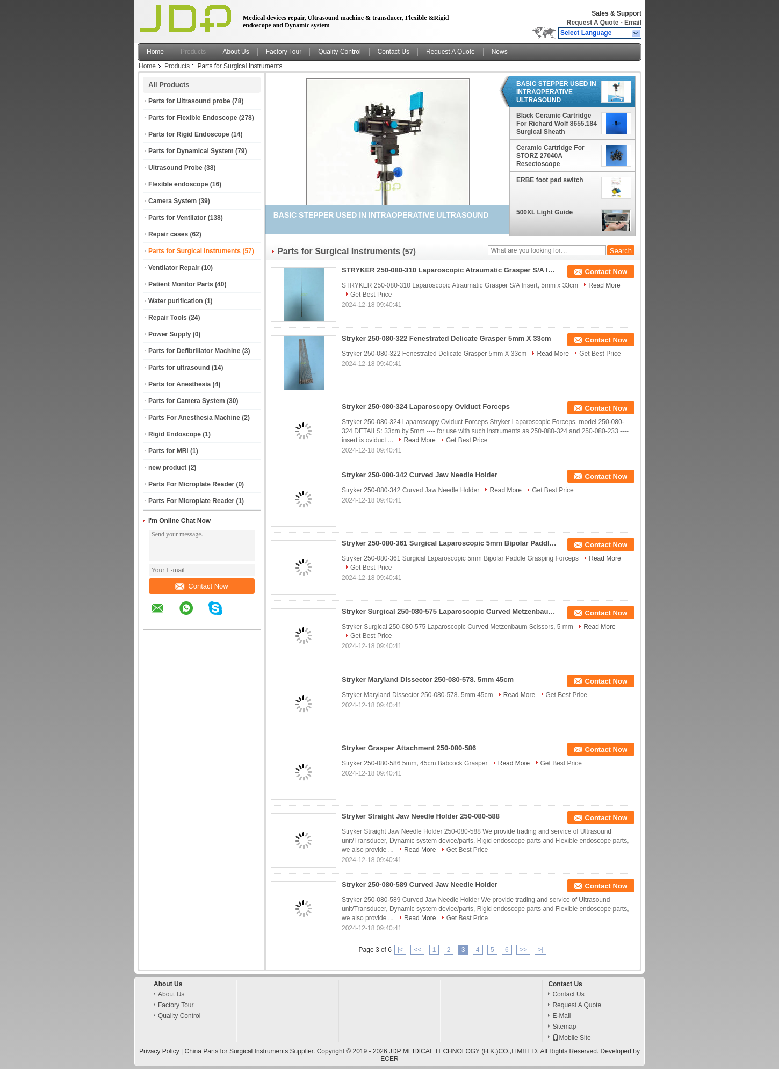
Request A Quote (592, 22)
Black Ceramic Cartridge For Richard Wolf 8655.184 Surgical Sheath (556, 123)
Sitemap (564, 1026)
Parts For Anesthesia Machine (194, 417)
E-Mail (561, 1016)
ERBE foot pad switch (549, 180)
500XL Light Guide (544, 212)
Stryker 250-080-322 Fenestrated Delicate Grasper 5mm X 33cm (446, 338)
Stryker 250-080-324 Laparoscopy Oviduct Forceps (426, 407)
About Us (235, 51)
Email (632, 22)
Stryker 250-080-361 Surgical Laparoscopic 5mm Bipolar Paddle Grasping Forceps (449, 543)
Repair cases (168, 234)
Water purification (175, 301)
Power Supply (169, 334)
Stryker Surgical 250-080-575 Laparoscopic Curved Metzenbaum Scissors (449, 611)
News (500, 51)
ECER (389, 1059)
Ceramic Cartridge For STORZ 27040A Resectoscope (550, 156)
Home (155, 51)
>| (540, 949)
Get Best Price (371, 294)
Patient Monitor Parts (180, 284)
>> (523, 949)
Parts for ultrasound (179, 367)
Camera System (172, 201)
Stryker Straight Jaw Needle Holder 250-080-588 (421, 816)
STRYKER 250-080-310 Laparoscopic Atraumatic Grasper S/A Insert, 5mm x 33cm (449, 270)
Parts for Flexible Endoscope (192, 117)
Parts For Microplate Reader (191, 484)
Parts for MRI (168, 451)
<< (417, 949)
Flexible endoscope (178, 184)
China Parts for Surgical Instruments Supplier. (251, 1051)
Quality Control (339, 51)
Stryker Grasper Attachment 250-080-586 (409, 748)
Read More (604, 285)
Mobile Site (571, 1038)
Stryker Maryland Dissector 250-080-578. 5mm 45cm (428, 680)
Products (193, 51)
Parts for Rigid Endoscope (188, 134)
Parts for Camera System (186, 401)
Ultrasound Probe (175, 167)
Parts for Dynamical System (191, 151)
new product (167, 467)
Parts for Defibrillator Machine (194, 351)
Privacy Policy (159, 1051)
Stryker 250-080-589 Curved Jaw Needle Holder (419, 884)
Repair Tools (167, 317)
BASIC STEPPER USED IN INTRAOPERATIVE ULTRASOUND (556, 92)
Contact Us (393, 51)
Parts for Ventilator (177, 217)
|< (400, 949)
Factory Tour (283, 51)
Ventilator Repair (173, 267)
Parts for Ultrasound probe (189, 101)
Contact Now (201, 586)
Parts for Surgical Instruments (194, 251)
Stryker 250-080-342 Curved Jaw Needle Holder (419, 475)
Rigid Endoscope (174, 434)
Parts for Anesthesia (179, 384)
